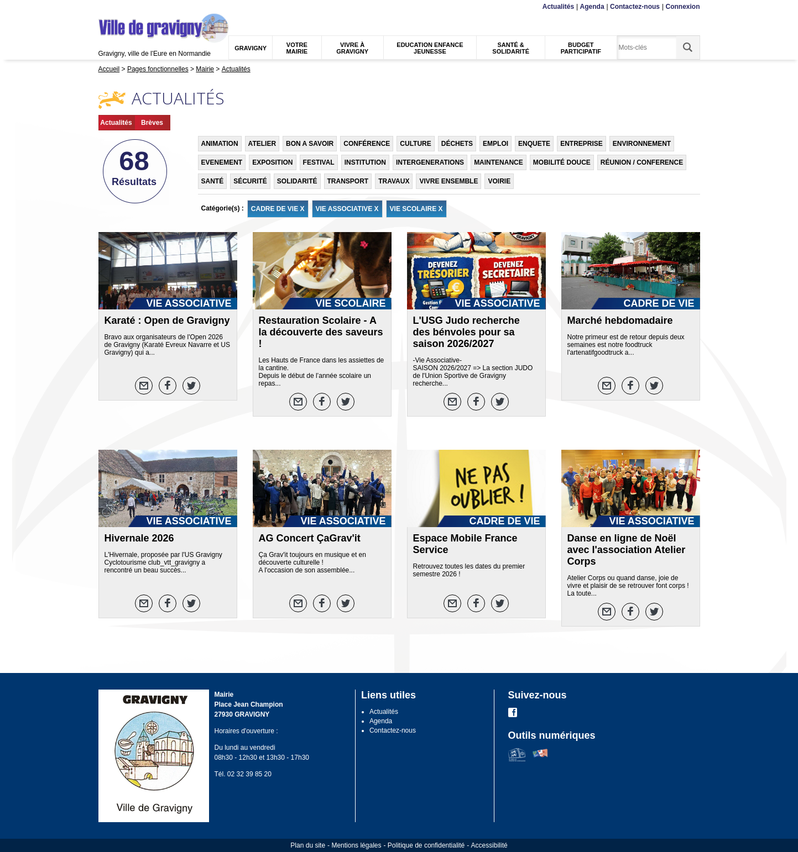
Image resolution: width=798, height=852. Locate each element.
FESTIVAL (319, 162)
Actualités (558, 6)
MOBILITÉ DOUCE (562, 162)
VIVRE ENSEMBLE (448, 181)
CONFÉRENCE (366, 144)
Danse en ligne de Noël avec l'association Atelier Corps (626, 550)
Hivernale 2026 (139, 538)
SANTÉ (212, 181)
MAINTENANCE (498, 162)
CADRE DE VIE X (278, 209)
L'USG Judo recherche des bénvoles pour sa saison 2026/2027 (466, 332)
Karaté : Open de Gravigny (167, 320)
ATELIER (262, 144)
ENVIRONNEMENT (642, 144)
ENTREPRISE (581, 144)
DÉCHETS (457, 144)
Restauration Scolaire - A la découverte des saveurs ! (321, 332)
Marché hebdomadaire (620, 320)
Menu (105, 7)
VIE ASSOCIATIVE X (347, 209)
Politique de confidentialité (426, 845)
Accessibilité (489, 845)
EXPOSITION (272, 162)
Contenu (124, 7)
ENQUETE (534, 144)
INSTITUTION (365, 162)
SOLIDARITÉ (297, 181)
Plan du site (307, 845)
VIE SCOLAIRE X (416, 209)
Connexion (683, 6)
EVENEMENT (222, 162)
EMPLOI (495, 144)
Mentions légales (356, 845)
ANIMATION (219, 144)
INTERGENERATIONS (430, 162)
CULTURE (415, 144)
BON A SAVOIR (309, 144)
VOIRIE (499, 181)
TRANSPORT (348, 181)
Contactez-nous (635, 6)
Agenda (592, 6)
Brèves (152, 123)
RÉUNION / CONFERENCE (642, 162)
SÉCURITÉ (250, 181)
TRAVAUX (393, 181)
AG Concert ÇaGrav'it (310, 538)
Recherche (150, 7)
